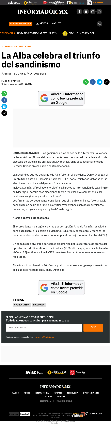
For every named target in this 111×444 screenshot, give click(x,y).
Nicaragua (38, 305)
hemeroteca (45, 401)
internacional (42, 393)
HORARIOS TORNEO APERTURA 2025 (37, 33)
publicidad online (64, 401)
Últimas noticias (20, 24)
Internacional (9, 47)
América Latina (21, 305)
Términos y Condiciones (43, 337)
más (56, 23)
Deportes (57, 393)
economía (62, 397)
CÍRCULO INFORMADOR (82, 33)
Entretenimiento (91, 393)
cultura (48, 397)
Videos (42, 23)
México (26, 393)
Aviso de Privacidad (43, 421)
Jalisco (15, 393)
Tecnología (72, 393)
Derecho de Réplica (59, 421)
